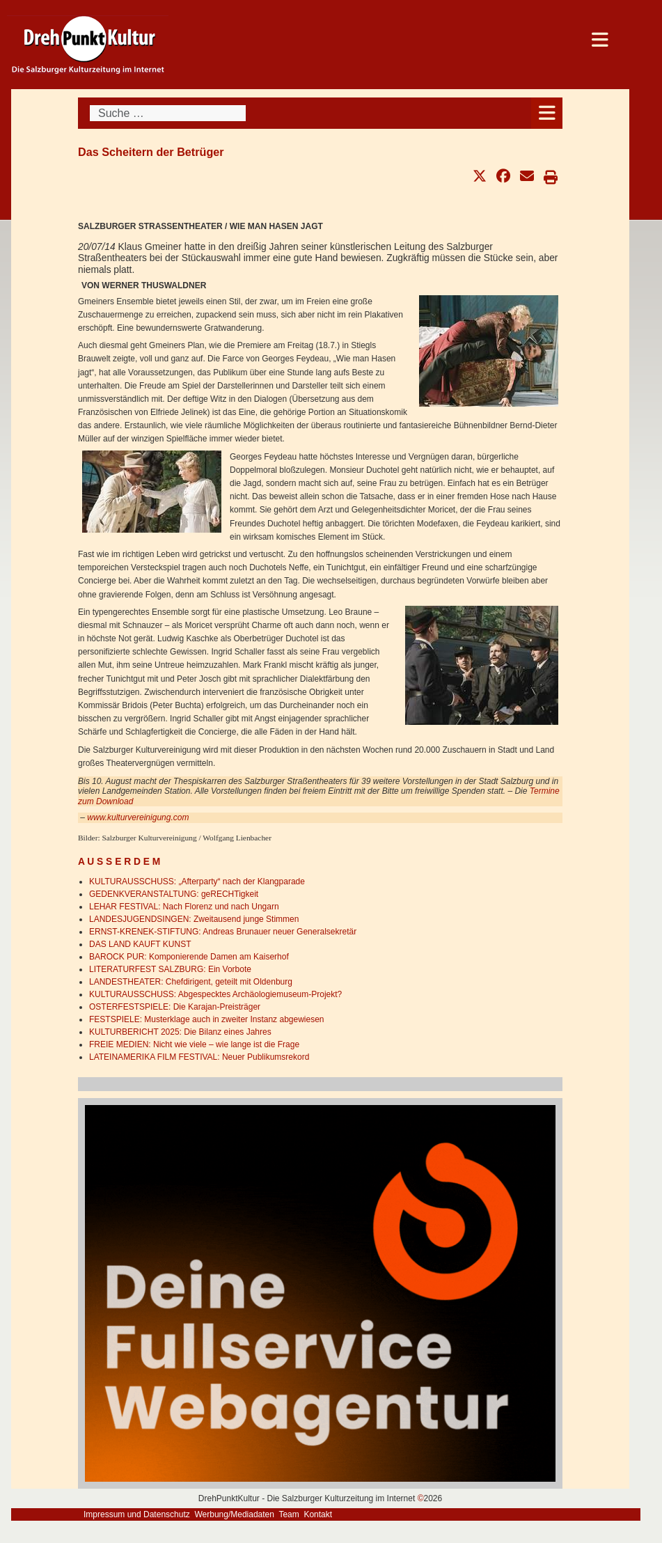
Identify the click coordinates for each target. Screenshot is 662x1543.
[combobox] (168, 113)
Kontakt (318, 1514)
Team (288, 1514)
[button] (480, 176)
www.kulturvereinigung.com (138, 817)
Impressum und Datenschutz (137, 1514)
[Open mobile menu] (546, 113)
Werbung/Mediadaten (234, 1514)
